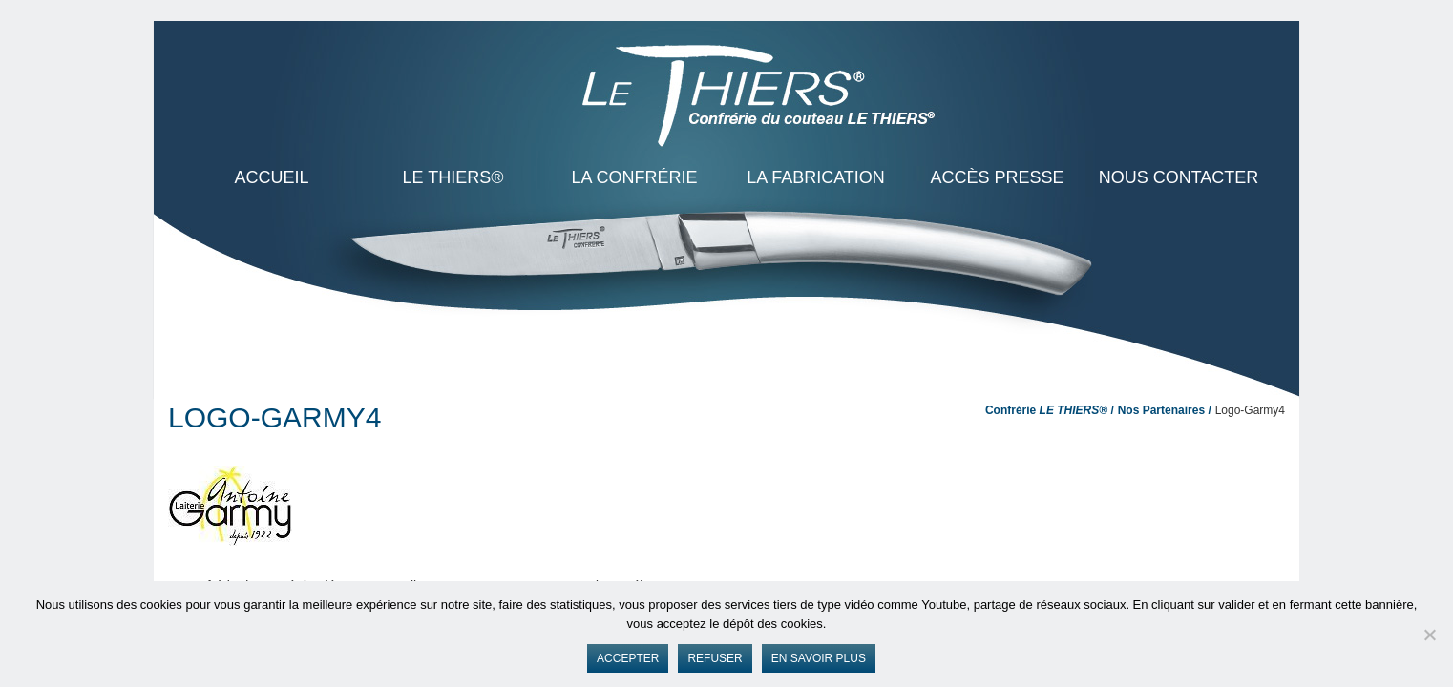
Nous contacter (1179, 177)
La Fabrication (816, 177)
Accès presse (996, 177)
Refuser (714, 658)
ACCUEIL (271, 177)
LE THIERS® (453, 177)
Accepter (628, 658)
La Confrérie (634, 177)
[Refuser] (1429, 634)
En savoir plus (818, 658)
